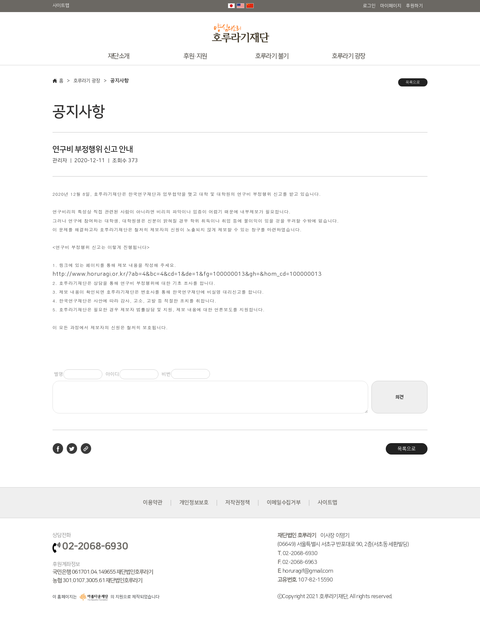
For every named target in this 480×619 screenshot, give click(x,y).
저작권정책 (237, 502)
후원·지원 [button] (195, 56)
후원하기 (414, 5)
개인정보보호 (193, 502)
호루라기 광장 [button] (348, 56)
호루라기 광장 (88, 81)
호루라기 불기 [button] (272, 56)
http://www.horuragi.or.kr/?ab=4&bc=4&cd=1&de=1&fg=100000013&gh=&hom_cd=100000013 (187, 274)
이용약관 (152, 502)
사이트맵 (60, 5)
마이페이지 (390, 5)
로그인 (369, 5)
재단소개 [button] (118, 56)
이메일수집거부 (284, 502)
